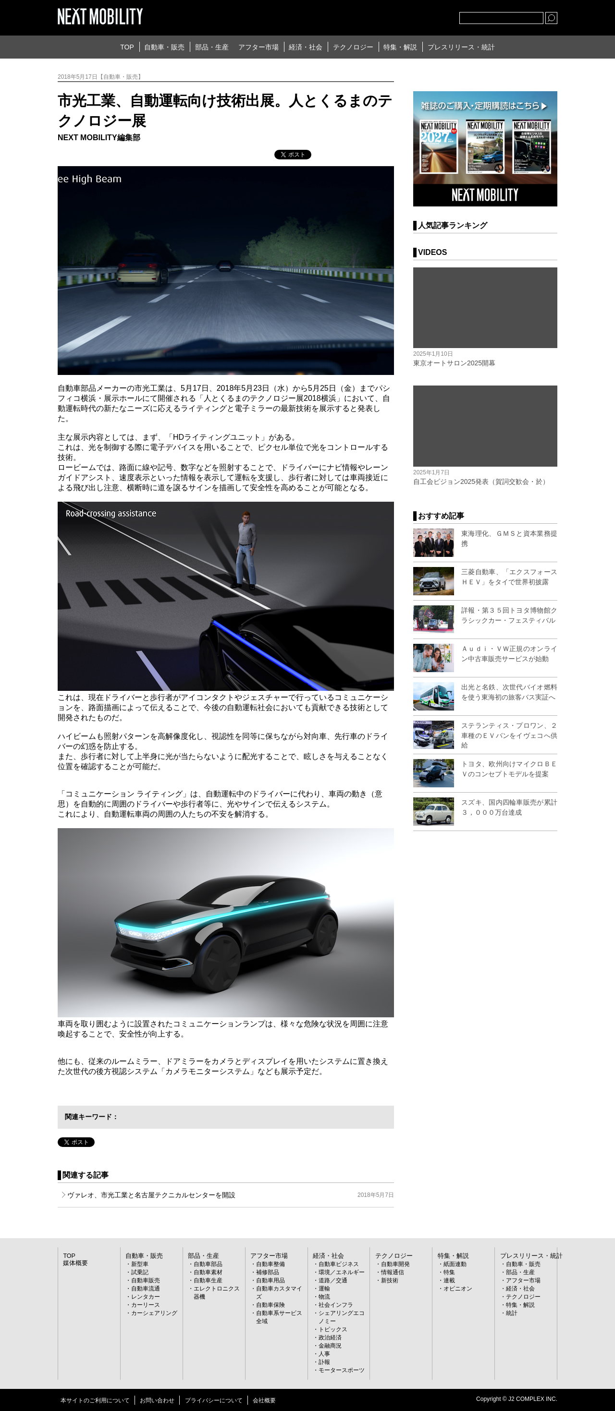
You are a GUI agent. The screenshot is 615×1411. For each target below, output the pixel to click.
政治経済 (330, 1337)
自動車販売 (145, 1280)
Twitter (399, 16)
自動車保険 (270, 1305)
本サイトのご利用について (95, 1400)
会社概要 (264, 1400)
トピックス (333, 1329)
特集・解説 (400, 47)
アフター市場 (258, 47)
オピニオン (457, 1288)
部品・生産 (212, 47)
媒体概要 (74, 1263)
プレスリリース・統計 (461, 47)
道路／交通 (333, 1280)
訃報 (324, 1362)
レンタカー (145, 1296)
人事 (324, 1354)
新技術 (389, 1280)
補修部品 (267, 1272)
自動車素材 (208, 1272)
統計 (511, 1313)
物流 (324, 1296)
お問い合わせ (157, 1400)
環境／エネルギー (342, 1272)
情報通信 (392, 1272)
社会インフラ (336, 1305)
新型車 (139, 1264)
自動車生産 (208, 1280)
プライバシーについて (214, 1400)
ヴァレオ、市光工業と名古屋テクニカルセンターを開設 (230, 1195)
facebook (420, 16)
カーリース (145, 1305)
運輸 (324, 1288)
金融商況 (330, 1345)
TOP (127, 47)
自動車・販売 (164, 47)
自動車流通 (145, 1288)
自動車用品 (270, 1280)
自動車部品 (208, 1264)
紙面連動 (455, 1264)
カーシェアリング (154, 1313)
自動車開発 (395, 1264)
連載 (449, 1280)
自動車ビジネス (339, 1264)
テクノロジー (353, 47)
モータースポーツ (342, 1370)
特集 (449, 1272)
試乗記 (139, 1272)
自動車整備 (270, 1264)
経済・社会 (305, 47)
